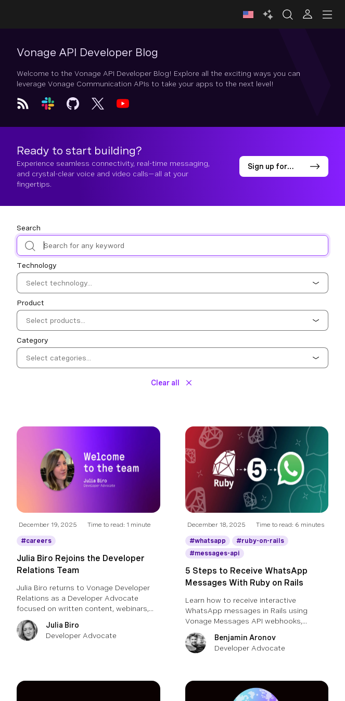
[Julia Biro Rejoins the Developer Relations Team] (88, 583)
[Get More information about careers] (36, 541)
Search (29, 228)
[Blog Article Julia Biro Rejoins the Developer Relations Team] (88, 477)
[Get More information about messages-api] (214, 553)
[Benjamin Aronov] (257, 644)
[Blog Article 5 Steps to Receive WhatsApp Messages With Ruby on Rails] (257, 477)
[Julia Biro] (88, 631)
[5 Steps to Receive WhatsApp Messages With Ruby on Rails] (257, 595)
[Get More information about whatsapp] (207, 541)
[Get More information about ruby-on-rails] (260, 541)
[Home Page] (58, 14)
